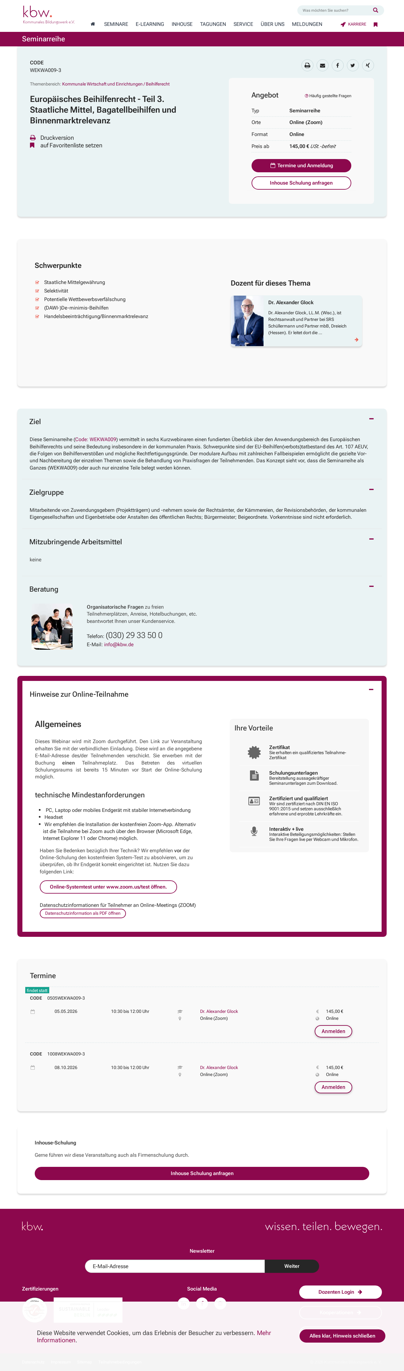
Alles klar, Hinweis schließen (342, 1336)
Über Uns (272, 24)
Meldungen (307, 24)
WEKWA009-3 (45, 70)
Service (243, 24)
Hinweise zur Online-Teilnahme (79, 694)
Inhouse (182, 24)
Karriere (353, 24)
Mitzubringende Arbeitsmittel (75, 542)
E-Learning (150, 24)
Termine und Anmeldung (301, 165)
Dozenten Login (340, 1292)
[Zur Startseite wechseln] (92, 24)
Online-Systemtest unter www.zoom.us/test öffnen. (108, 887)
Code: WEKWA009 (95, 439)
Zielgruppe (46, 492)
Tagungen (213, 24)
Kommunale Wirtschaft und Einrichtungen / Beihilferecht (115, 83)
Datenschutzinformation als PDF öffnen (83, 913)
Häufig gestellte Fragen (327, 95)
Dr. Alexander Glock (219, 1011)
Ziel (35, 421)
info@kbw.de (119, 644)
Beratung (43, 589)
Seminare (116, 24)
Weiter (292, 1266)
